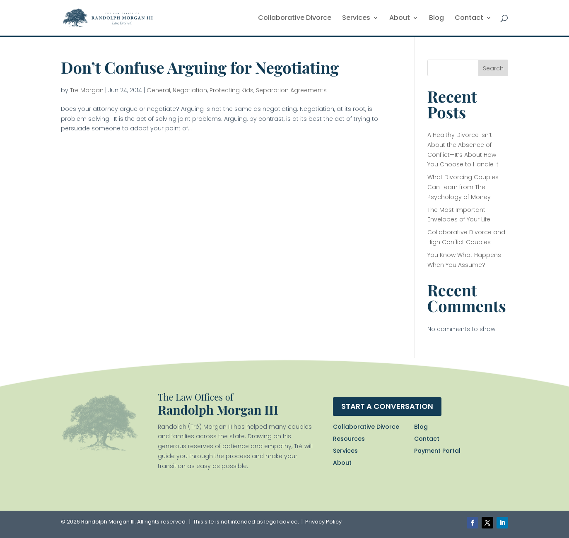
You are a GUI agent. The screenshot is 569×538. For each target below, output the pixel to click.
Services (356, 18)
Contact (469, 18)
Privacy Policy (323, 522)
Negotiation (190, 90)
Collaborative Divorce (294, 18)
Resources (349, 439)
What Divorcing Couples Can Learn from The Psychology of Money (463, 187)
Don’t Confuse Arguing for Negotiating (200, 67)
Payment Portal (437, 451)
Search (493, 68)
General (158, 90)
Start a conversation (387, 406)
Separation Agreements (291, 90)
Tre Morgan (87, 90)
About (399, 18)
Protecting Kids (231, 90)
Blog (436, 18)
